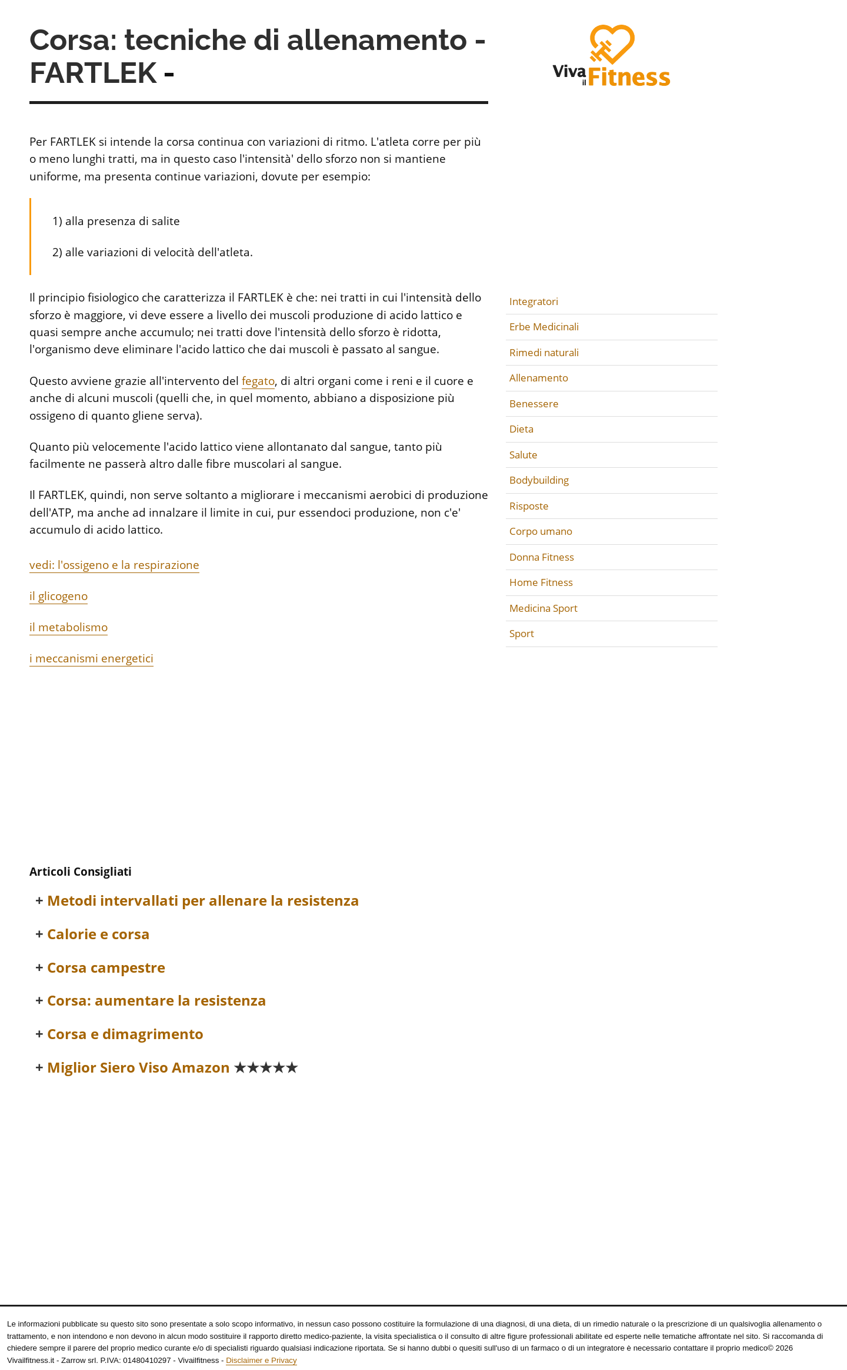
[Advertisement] (258, 767)
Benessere (534, 403)
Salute (523, 454)
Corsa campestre (106, 968)
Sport (521, 633)
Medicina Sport (543, 608)
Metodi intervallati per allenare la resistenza (203, 901)
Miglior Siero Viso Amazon (172, 1068)
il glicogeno (58, 596)
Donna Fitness (541, 557)
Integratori (533, 301)
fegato (258, 380)
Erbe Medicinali (544, 326)
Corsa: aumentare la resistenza (156, 1001)
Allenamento (538, 377)
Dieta (521, 429)
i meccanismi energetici (91, 658)
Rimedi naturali (544, 352)
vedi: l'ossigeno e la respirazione (114, 564)
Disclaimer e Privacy (261, 1360)
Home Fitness (541, 582)
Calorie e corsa (98, 934)
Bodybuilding (539, 480)
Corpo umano (540, 531)
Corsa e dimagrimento (125, 1034)
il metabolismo (68, 627)
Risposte (529, 506)
